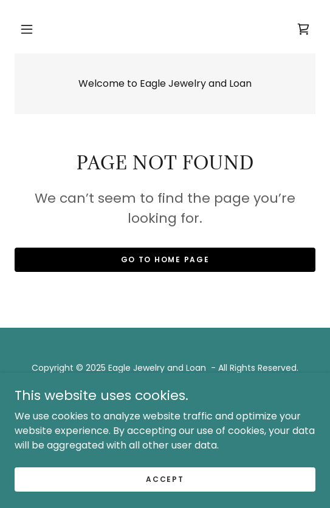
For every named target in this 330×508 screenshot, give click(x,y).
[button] (27, 29)
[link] (303, 29)
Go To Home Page (165, 259)
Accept (165, 478)
